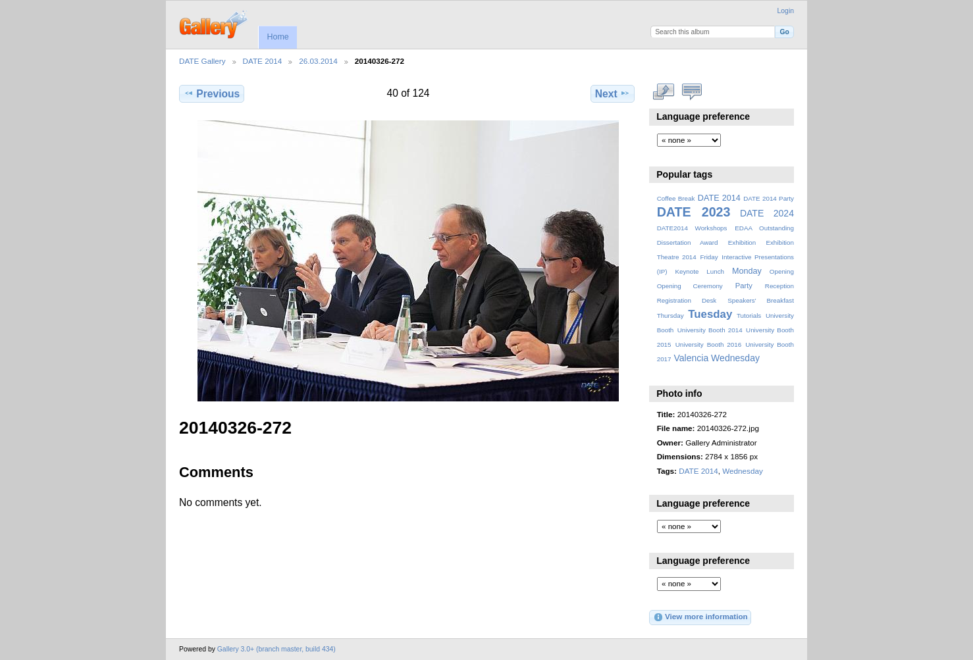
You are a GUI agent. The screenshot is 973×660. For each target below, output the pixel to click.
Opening (782, 271)
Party (743, 286)
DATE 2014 (262, 61)
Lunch (715, 271)
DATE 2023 (694, 212)
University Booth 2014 (710, 330)
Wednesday (735, 358)
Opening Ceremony (690, 286)
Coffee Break (676, 198)
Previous (212, 93)
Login (785, 10)
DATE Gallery (202, 61)
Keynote (686, 271)
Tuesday (710, 314)
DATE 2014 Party (768, 198)
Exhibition (742, 242)
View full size (664, 92)
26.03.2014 (318, 61)
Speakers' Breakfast (760, 300)
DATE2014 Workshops (692, 228)
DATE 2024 (767, 213)
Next (612, 93)
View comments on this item (692, 92)
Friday (709, 257)
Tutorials (749, 315)
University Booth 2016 (708, 344)
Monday (747, 271)
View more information (700, 617)
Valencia (690, 358)
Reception (779, 286)
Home (277, 36)
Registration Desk (687, 300)
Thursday (670, 315)
